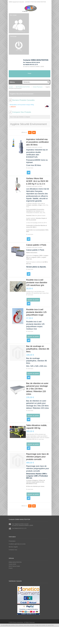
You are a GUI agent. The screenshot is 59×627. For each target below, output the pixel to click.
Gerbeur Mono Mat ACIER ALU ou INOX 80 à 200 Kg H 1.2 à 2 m (37, 181)
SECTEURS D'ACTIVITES (23, 87)
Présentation (12, 541)
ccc (18, 82)
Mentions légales (13, 547)
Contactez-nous (13, 549)
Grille (34, 132)
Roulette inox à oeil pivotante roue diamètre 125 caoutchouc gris (36, 282)
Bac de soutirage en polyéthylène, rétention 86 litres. (37, 349)
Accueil (11, 87)
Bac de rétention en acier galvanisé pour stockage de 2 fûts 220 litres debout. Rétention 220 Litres (37, 388)
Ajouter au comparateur (28, 172)
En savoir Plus (50, 625)
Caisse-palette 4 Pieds (36, 245)
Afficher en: (24, 132)
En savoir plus (29, 167)
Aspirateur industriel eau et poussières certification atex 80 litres (37, 142)
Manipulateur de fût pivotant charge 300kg (22, 104)
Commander (13, 36)
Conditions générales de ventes (17, 544)
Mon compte (13, 15)
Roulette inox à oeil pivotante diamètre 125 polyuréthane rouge (36, 312)
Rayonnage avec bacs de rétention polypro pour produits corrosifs (37, 456)
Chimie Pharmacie (38, 87)
